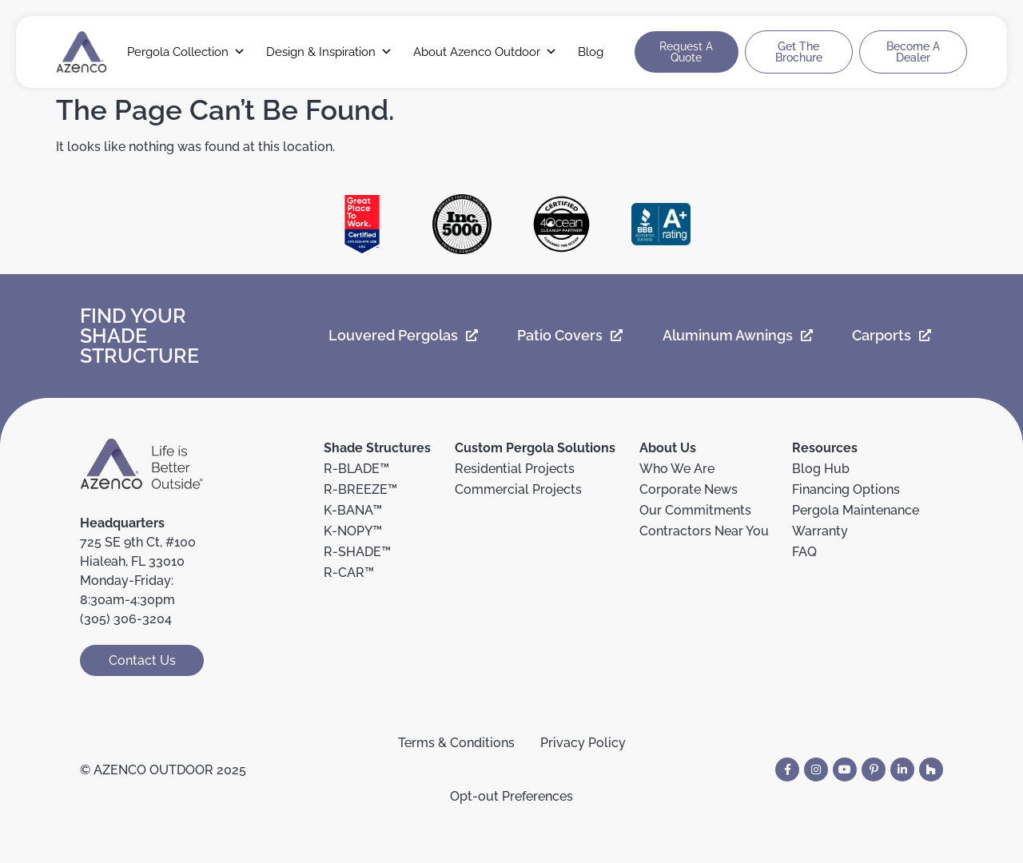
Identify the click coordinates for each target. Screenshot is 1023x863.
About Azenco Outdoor (485, 52)
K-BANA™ (353, 510)
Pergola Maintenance (855, 510)
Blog (590, 52)
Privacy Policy (583, 742)
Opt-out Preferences (511, 796)
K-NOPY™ (353, 531)
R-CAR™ (349, 572)
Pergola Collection (186, 52)
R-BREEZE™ (360, 489)
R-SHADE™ (357, 551)
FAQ (804, 551)
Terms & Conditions (456, 742)
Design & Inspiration (329, 52)
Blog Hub (821, 468)
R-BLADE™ (356, 468)
